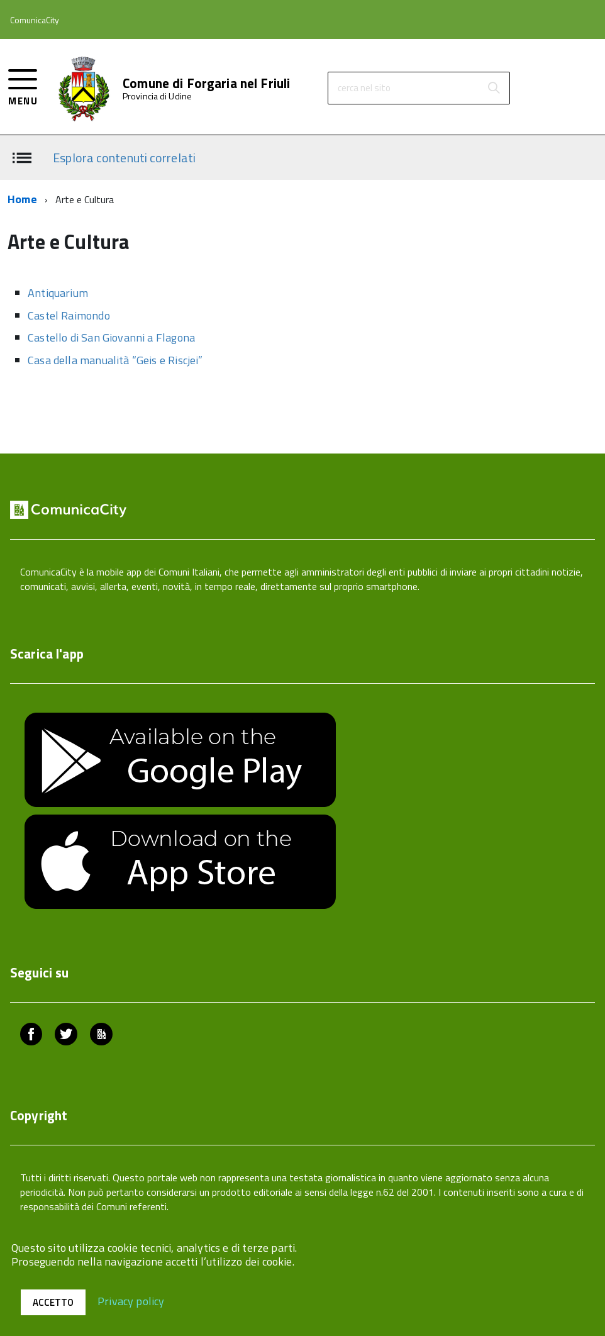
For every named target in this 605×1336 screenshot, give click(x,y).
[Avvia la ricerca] (493, 88)
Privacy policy (131, 1300)
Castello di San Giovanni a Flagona (111, 337)
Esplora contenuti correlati (124, 157)
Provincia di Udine (157, 96)
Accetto (53, 1302)
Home (22, 199)
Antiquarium (58, 292)
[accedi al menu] (23, 86)
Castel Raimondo (69, 315)
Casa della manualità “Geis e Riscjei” (115, 360)
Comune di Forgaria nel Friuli (206, 83)
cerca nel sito (364, 87)
